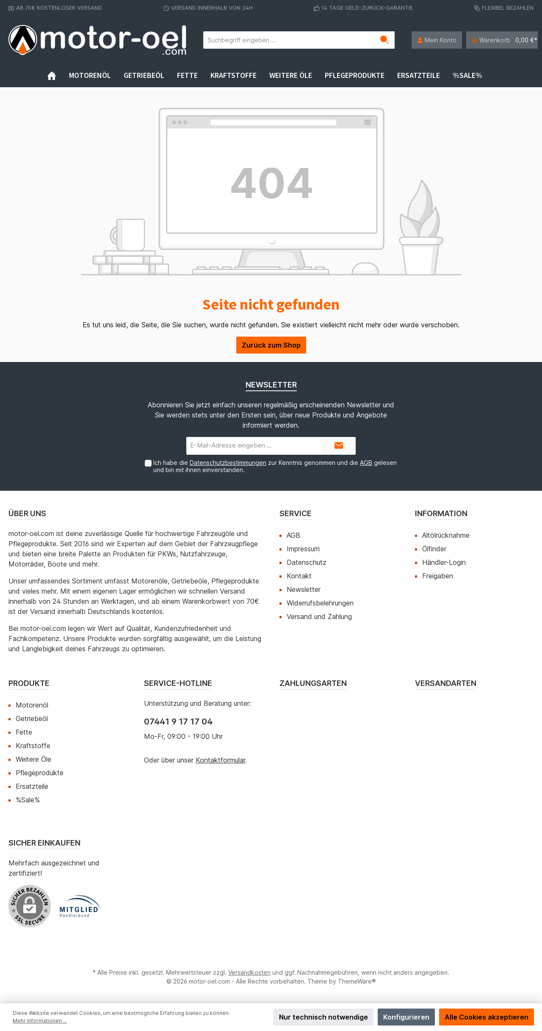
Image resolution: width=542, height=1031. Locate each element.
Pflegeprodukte (40, 772)
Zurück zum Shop (271, 345)
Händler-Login (444, 562)
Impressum (303, 549)
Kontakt (299, 576)
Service (295, 513)
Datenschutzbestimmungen (228, 462)
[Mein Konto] (437, 40)
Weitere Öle (33, 759)
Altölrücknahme (446, 535)
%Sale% (28, 800)
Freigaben (437, 576)
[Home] (58, 75)
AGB (366, 462)
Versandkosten (249, 972)
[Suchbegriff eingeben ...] (289, 40)
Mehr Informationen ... (40, 1020)
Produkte (29, 683)
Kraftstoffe (33, 745)
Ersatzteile (32, 786)
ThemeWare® (357, 981)
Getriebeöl (32, 718)
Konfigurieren (406, 1017)
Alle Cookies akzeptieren (486, 1017)
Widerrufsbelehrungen (320, 603)
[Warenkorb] (502, 40)
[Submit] (339, 446)
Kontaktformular (220, 760)
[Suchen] (385, 40)
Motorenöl (32, 705)
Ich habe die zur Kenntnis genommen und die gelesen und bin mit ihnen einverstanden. (275, 466)
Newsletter (304, 589)
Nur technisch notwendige (323, 1017)
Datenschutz (306, 562)
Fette (24, 732)
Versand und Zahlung (319, 616)
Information (441, 513)
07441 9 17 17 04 (178, 721)
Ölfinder (434, 549)
